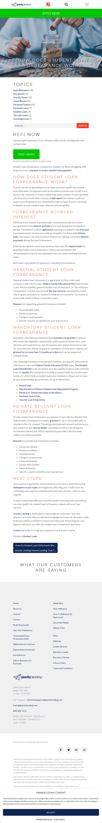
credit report (56, 198)
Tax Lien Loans (20, 115)
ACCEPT (51, 812)
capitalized (47, 229)
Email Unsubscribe (21, 625)
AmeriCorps (25, 385)
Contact (17, 614)
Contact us (18, 530)
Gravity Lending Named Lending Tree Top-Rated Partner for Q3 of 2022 (51, 550)
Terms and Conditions (63, 668)
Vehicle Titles (59, 628)
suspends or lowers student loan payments (50, 170)
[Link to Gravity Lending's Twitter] (69, 750)
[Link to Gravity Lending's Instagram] (84, 750)
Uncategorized (20, 118)
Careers (16, 619)
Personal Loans (20, 108)
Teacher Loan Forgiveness (32, 399)
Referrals (57, 641)
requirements (75, 246)
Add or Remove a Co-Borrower (22, 662)
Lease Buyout (20, 100)
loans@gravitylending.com (25, 705)
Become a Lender (60, 652)
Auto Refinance (21, 90)
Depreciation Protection (24, 650)
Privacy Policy (59, 819)
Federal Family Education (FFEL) (59, 283)
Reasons (17, 304)
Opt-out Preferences (44, 819)
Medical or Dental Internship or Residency (40, 392)
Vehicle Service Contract (24, 644)
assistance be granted (64, 337)
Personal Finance (21, 104)
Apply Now (58, 603)
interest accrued (42, 226)
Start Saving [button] (26, 154)
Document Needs (61, 622)
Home (16, 603)
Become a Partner (61, 657)
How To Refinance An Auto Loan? (62, 615)
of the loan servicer (55, 290)
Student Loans (20, 111)
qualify (25, 372)
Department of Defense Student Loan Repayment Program (48, 389)
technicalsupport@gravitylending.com (44, 700)
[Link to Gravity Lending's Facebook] (61, 750)
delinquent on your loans (25, 487)
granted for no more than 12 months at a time (36, 352)
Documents (19, 93)
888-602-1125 (20, 711)
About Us (17, 609)
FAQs (55, 636)
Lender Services (60, 646)
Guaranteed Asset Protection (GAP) (21, 637)
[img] (66, 4)
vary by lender (40, 427)
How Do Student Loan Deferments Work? (36, 545)
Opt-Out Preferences (22, 630)
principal (84, 229)
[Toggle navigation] (87, 4)
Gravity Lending (44, 161)
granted (54, 420)
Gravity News (20, 97)
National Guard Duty (29, 396)
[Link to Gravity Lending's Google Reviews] (76, 750)
